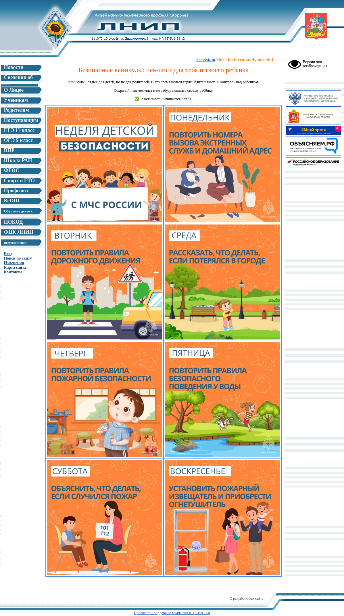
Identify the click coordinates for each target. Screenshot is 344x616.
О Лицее (14, 90)
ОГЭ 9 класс (18, 140)
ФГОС (11, 170)
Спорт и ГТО (19, 180)
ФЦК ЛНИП (18, 232)
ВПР (9, 150)
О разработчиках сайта (246, 598)
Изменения (14, 263)
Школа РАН (18, 160)
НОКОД (13, 222)
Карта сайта (15, 267)
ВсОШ (11, 201)
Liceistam (206, 59)
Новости (13, 67)
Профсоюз (16, 190)
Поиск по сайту (18, 258)
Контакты (13, 272)
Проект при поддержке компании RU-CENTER (172, 613)
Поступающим (21, 120)
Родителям (16, 110)
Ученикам (16, 100)
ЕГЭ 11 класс (19, 130)
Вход (8, 254)
